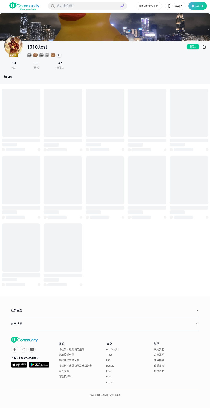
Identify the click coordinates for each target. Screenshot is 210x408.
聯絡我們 (159, 371)
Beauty (110, 365)
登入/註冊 (198, 6)
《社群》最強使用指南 (71, 349)
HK (108, 360)
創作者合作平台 (149, 6)
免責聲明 (159, 354)
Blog (108, 376)
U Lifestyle (112, 349)
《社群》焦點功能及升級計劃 (75, 365)
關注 (193, 46)
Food (109, 371)
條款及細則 (65, 376)
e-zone (110, 382)
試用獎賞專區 (66, 354)
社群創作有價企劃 (69, 360)
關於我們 (159, 349)
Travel (109, 354)
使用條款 (159, 360)
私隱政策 (159, 365)
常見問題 (64, 371)
